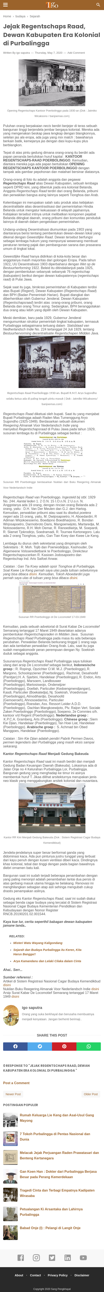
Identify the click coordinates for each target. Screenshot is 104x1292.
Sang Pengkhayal (61, 1290)
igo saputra (23, 54)
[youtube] (83, 1262)
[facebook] (15, 1048)
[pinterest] (64, 1048)
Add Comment (76, 54)
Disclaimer (83, 1276)
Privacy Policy (58, 1276)
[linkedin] (67, 1262)
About (17, 1276)
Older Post (91, 1095)
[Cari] (98, 6)
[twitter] (40, 1048)
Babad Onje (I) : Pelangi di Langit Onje (50, 1229)
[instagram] (36, 1262)
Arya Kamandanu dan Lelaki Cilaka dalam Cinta (47, 962)
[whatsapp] (88, 1048)
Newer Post (13, 1095)
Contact (34, 1276)
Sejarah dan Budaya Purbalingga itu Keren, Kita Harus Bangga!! (47, 953)
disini (33, 575)
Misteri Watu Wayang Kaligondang (37, 944)
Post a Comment (16, 1084)
